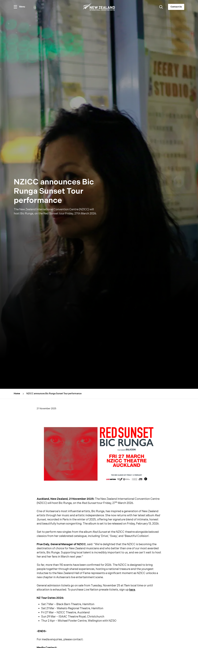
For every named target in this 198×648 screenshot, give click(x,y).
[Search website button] (161, 7)
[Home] (99, 7)
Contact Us (176, 7)
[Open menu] (19, 7)
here (132, 589)
